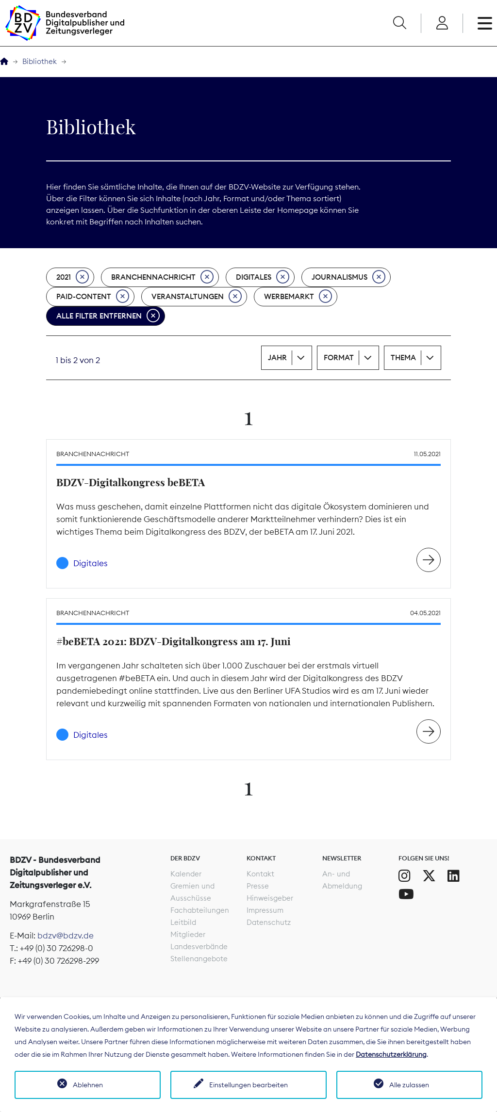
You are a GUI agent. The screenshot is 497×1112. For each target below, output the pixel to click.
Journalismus (348, 277)
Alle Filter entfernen (108, 316)
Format (339, 357)
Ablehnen (88, 1084)
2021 (72, 277)
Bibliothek (39, 61)
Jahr (277, 357)
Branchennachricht (162, 277)
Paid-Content (92, 296)
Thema (403, 357)
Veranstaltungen (196, 296)
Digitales (262, 277)
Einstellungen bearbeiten (248, 1084)
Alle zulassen (409, 1084)
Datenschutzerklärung (391, 1054)
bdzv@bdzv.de (65, 935)
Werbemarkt (298, 296)
